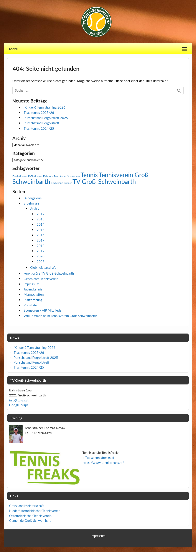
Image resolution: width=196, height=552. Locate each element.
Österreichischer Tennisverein (30, 516)
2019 (40, 251)
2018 (40, 246)
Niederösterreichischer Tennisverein (34, 511)
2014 (40, 224)
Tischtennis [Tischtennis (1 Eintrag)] (57, 182)
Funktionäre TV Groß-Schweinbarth (49, 273)
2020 (40, 256)
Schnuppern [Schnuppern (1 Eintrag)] (73, 176)
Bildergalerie (33, 198)
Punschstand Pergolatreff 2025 (46, 118)
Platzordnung (33, 300)
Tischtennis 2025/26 (39, 112)
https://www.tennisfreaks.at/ (103, 463)
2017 (40, 240)
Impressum (31, 284)
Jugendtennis (33, 289)
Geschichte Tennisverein (41, 279)
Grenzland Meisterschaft (26, 506)
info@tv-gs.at (18, 400)
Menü (13, 49)
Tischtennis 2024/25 (39, 128)
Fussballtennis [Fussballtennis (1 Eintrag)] (19, 176)
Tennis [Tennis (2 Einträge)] (89, 174)
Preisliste (30, 305)
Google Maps (18, 405)
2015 (40, 230)
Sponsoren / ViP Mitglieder (43, 310)
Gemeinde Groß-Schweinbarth (30, 520)
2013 (40, 219)
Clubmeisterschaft (43, 267)
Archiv (34, 208)
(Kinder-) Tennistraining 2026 (44, 107)
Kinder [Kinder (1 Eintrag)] (62, 176)
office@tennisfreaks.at (98, 458)
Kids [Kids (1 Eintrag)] (45, 176)
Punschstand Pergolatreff (41, 123)
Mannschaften (34, 294)
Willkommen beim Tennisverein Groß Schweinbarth (60, 316)
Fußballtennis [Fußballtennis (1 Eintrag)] (35, 176)
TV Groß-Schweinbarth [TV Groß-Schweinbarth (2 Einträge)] (104, 181)
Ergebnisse (31, 203)
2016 (40, 235)
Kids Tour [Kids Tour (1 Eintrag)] (54, 176)
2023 (40, 261)
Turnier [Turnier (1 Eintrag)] (68, 182)
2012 (40, 214)
